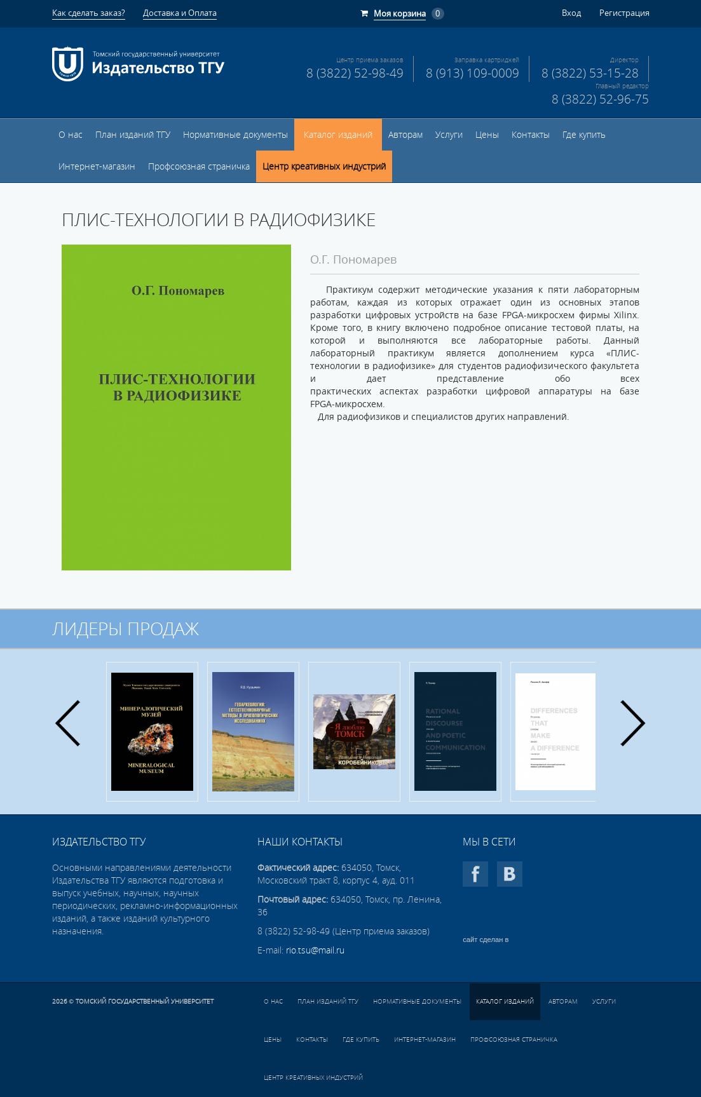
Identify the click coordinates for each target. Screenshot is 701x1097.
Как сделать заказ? (88, 13)
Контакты (531, 134)
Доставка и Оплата (180, 13)
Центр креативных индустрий (324, 166)
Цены (487, 134)
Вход (571, 13)
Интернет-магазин (96, 166)
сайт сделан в (485, 939)
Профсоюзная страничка (199, 166)
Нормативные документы (235, 134)
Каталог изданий (338, 134)
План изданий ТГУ (132, 134)
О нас (70, 134)
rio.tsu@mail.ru (315, 950)
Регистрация (624, 13)
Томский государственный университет (145, 1001)
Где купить (584, 134)
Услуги (449, 134)
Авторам (405, 134)
